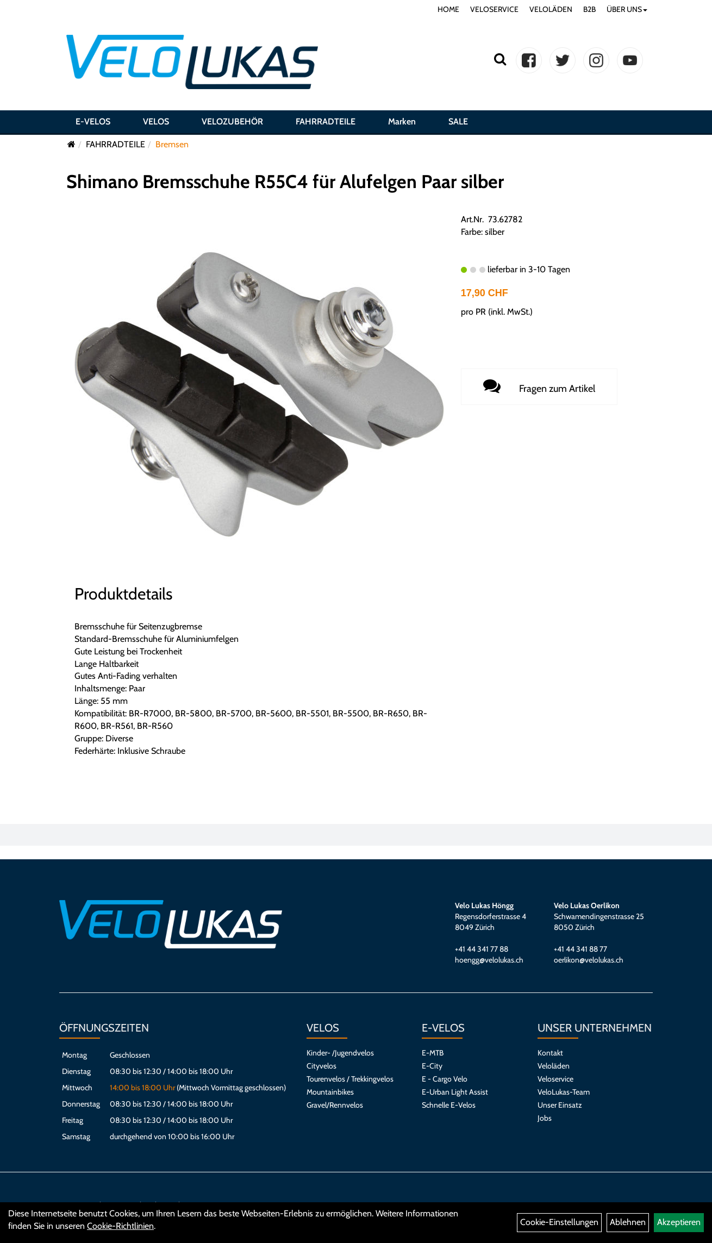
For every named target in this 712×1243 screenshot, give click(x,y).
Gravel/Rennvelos (335, 1105)
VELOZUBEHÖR (232, 121)
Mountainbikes (330, 1092)
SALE (458, 121)
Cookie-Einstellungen (559, 1222)
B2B (589, 9)
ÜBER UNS (627, 9)
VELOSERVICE (494, 9)
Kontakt (550, 1053)
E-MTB (433, 1053)
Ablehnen (628, 1222)
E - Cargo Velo (444, 1079)
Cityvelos (321, 1066)
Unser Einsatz (560, 1105)
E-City (432, 1066)
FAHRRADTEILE (325, 121)
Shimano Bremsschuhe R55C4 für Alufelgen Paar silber (285, 181)
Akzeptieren (679, 1222)
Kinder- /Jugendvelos (340, 1053)
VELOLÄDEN (550, 9)
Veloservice (555, 1079)
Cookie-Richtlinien (120, 1226)
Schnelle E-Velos (449, 1105)
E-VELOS (93, 121)
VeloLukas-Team (564, 1092)
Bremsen (172, 144)
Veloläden (554, 1066)
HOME (448, 9)
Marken (402, 121)
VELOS (156, 121)
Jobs (545, 1118)
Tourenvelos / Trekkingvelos (350, 1079)
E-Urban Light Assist (455, 1092)
